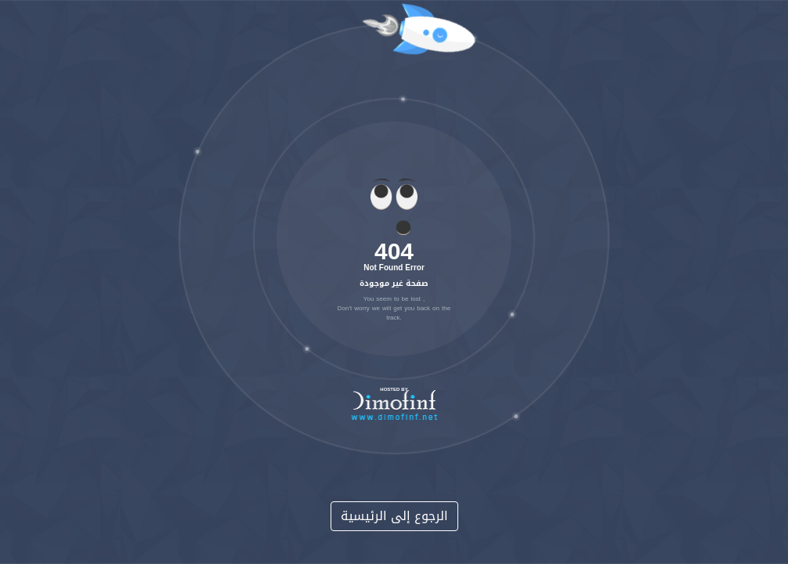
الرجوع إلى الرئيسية (394, 516)
